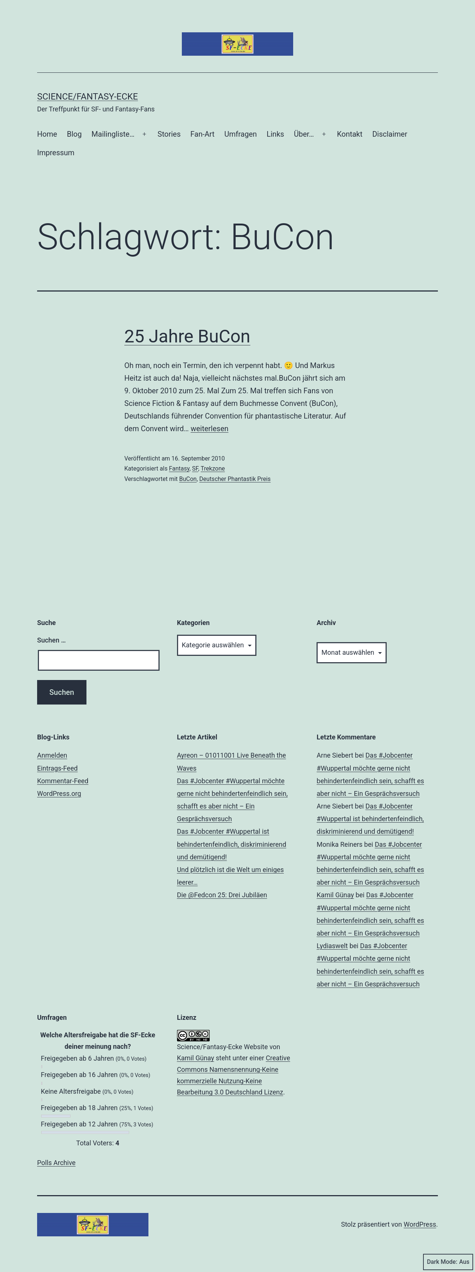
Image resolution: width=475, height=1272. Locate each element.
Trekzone (213, 468)
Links (275, 134)
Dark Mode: (448, 1262)
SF (195, 468)
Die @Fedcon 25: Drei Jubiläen (222, 895)
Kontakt (350, 134)
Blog (74, 134)
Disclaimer (389, 134)
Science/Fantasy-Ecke (87, 96)
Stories (169, 134)
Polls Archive (56, 1163)
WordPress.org (59, 793)
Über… (304, 134)
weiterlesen (210, 428)
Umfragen (241, 134)
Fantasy (179, 468)
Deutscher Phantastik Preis (235, 478)
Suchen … (51, 640)
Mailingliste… (113, 134)
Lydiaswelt (332, 946)
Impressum (56, 152)
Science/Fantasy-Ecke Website (222, 1047)
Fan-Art (202, 134)
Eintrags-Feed (57, 768)
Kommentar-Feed (62, 781)
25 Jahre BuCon (187, 336)
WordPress (420, 1224)
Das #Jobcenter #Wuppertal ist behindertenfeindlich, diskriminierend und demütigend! (231, 844)
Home (47, 134)
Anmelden (52, 755)
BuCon (188, 478)
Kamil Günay (335, 895)
